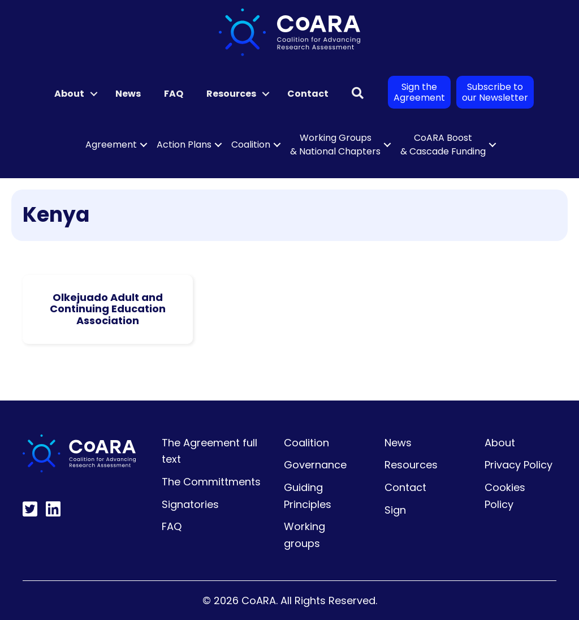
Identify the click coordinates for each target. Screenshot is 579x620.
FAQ (172, 526)
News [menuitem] (128, 93)
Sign (395, 510)
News (398, 443)
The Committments (211, 482)
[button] (93, 94)
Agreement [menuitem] (111, 144)
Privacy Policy (518, 465)
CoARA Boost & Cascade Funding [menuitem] (443, 144)
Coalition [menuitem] (250, 144)
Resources (411, 465)
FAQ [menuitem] (173, 93)
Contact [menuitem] (308, 93)
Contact (405, 487)
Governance (315, 465)
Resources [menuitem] (231, 93)
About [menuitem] (69, 93)
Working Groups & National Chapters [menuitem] (335, 144)
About (500, 443)
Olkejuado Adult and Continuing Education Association (108, 309)
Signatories (190, 504)
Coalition (306, 443)
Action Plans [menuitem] (184, 144)
